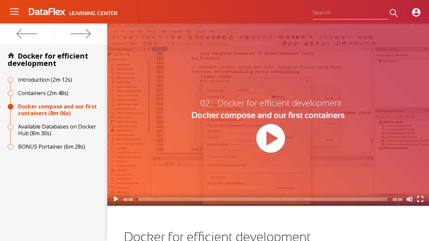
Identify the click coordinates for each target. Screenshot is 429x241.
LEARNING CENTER (93, 13)
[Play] (116, 199)
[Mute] (409, 199)
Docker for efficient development (48, 59)
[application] (268, 114)
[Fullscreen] (420, 199)
